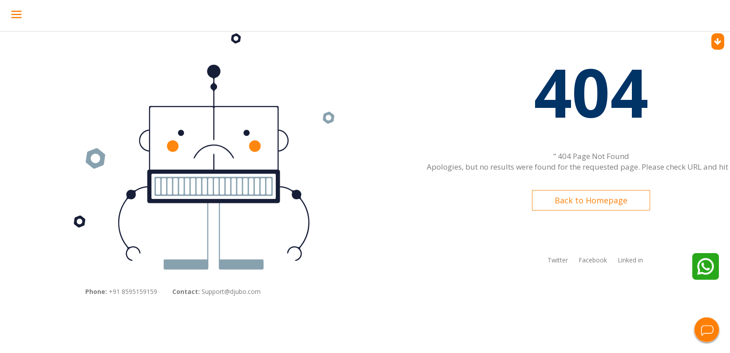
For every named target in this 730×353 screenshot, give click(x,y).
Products (181, 14)
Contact (388, 14)
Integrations (349, 14)
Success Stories (259, 14)
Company (306, 14)
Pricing (216, 14)
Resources (424, 14)
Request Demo (657, 15)
